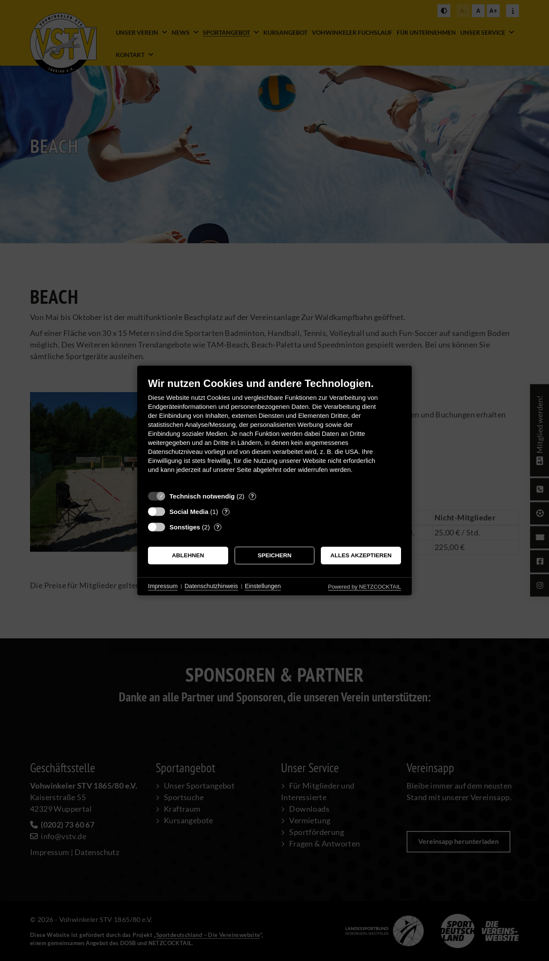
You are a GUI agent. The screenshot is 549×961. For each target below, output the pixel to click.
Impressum (163, 586)
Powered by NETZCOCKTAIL (364, 586)
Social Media (188, 511)
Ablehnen (188, 555)
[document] (274, 431)
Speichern (275, 555)
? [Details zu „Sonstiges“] (218, 527)
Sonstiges (184, 527)
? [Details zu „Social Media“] (226, 511)
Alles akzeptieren (361, 555)
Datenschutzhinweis (211, 586)
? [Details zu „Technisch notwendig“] (252, 496)
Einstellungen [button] (263, 586)
